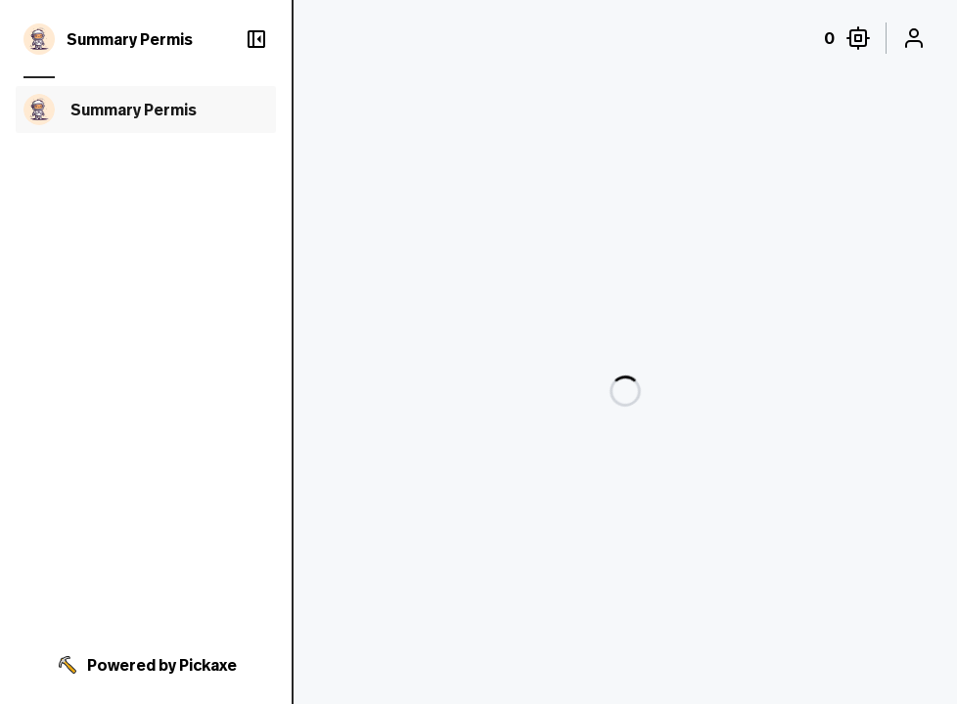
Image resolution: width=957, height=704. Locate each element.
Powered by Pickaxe (146, 665)
